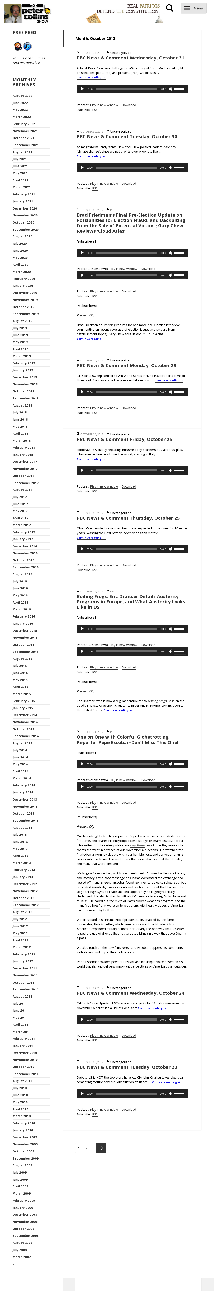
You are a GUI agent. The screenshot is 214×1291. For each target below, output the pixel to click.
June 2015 (20, 673)
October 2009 (23, 1151)
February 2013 (24, 870)
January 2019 (23, 370)
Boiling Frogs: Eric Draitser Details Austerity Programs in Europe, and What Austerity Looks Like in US (131, 601)
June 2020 (20, 250)
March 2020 (22, 271)
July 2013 (20, 834)
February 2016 (24, 616)
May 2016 (20, 595)
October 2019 (23, 307)
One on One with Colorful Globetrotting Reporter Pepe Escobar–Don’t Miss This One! (127, 739)
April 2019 (20, 349)
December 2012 (25, 884)
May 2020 (20, 257)
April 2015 (20, 687)
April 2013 (20, 856)
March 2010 (22, 1116)
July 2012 (20, 919)
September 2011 (26, 989)
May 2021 (20, 173)
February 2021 (24, 194)
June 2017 (20, 504)
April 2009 (20, 1186)
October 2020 (23, 222)
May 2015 (20, 680)
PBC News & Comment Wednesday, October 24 (130, 993)
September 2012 (26, 905)
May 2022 (20, 109)
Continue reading (91, 77)
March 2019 (22, 356)
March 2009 (22, 1193)
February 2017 (24, 532)
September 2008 (26, 1235)
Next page (101, 1148)
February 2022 (24, 124)
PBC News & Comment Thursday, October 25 (128, 518)
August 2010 (22, 1081)
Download (129, 105)
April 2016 (20, 602)
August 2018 (22, 405)
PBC (112, 210)
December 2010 (25, 1053)
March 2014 (22, 778)
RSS (95, 109)
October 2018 (23, 391)
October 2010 (23, 1067)
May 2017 (20, 511)
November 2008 (25, 1221)
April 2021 (20, 180)
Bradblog (109, 325)
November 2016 (25, 553)
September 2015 (26, 651)
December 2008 (25, 1214)
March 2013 (22, 862)
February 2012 (24, 954)
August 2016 (22, 574)
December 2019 (25, 293)
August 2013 (22, 827)
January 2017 (23, 539)
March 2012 (22, 947)
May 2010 (20, 1102)
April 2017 (20, 518)
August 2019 (22, 321)
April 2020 (20, 264)
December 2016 (25, 546)
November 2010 (25, 1059)
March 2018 (22, 440)
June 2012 (20, 926)
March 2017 (22, 525)
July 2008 (20, 1250)
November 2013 (25, 806)
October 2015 (23, 644)
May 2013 (20, 848)
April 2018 (20, 433)
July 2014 (20, 750)
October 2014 (23, 729)
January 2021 (23, 201)
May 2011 (20, 1017)
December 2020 (25, 208)
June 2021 (20, 166)
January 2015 (23, 708)
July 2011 (20, 1003)
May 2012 (20, 933)
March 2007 (22, 1257)
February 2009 (24, 1200)
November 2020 (25, 215)
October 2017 (23, 476)
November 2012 (25, 891)
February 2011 (24, 1038)
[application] (132, 89)
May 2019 (20, 342)
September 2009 (26, 1158)
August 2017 (22, 490)
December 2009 (25, 1137)
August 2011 (22, 996)
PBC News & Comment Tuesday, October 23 (127, 1067)
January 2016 (23, 623)
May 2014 (20, 764)
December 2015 (25, 630)
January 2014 (23, 792)
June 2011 (20, 1010)
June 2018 (20, 419)
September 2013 (26, 820)
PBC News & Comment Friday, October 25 (124, 439)
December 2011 (25, 968)
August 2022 (22, 95)
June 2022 (20, 103)
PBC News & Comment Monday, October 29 (126, 365)
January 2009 (23, 1207)
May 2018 (20, 426)
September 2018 (26, 398)
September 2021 (26, 145)
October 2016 (23, 560)
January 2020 (23, 285)
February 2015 (24, 701)
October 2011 (23, 982)
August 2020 (22, 236)
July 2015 (20, 665)
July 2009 (20, 1172)
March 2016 (22, 609)
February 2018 (24, 447)
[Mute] (170, 89)
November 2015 (25, 637)
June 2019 (20, 335)
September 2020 (26, 229)
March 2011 (22, 1032)
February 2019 (24, 363)
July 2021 (20, 159)
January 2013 (23, 877)
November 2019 (25, 300)
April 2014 (20, 771)
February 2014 (24, 785)
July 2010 (20, 1088)
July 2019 (20, 328)
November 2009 (25, 1144)
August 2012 (22, 912)
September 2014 (26, 736)
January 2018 (23, 454)
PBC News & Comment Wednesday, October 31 (130, 57)
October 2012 (23, 898)
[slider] (126, 89)
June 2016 (20, 588)
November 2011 (25, 975)
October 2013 (23, 813)
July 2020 (20, 243)
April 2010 (20, 1109)
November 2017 (25, 468)
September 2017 (26, 483)
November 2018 (25, 384)
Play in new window (104, 105)
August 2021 (22, 152)
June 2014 (20, 757)
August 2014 (22, 743)
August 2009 (22, 1165)
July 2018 (20, 412)
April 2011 (20, 1024)
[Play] (82, 89)
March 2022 (22, 117)
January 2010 (23, 1130)
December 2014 (25, 715)
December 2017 (25, 461)
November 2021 (25, 131)
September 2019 (26, 314)
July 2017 (20, 497)
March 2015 (22, 694)
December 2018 (25, 377)
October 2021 (23, 138)
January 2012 (23, 961)
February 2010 (24, 1123)
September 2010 (26, 1074)
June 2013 (20, 841)
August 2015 (22, 659)
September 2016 (26, 567)
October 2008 (23, 1229)
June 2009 (20, 1179)
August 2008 (22, 1242)
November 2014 (25, 722)
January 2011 (23, 1045)
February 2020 (24, 279)
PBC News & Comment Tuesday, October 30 (127, 136)
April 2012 (20, 940)
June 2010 (20, 1095)
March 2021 (22, 187)
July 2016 (20, 581)
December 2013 (25, 799)
